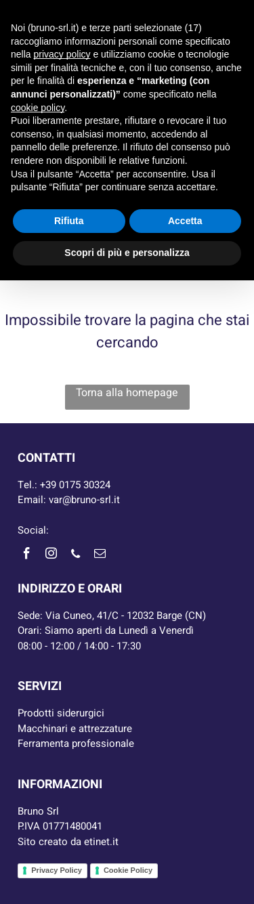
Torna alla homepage (127, 393)
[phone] (75, 555)
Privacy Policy (56, 870)
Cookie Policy (128, 870)
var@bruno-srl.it (84, 499)
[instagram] (51, 555)
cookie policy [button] (37, 107)
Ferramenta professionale (76, 743)
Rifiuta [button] (69, 220)
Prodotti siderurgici (61, 713)
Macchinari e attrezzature (75, 728)
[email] (99, 555)
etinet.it (101, 841)
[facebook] (26, 555)
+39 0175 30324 (75, 484)
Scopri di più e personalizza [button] (126, 252)
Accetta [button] (185, 220)
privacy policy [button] (61, 54)
